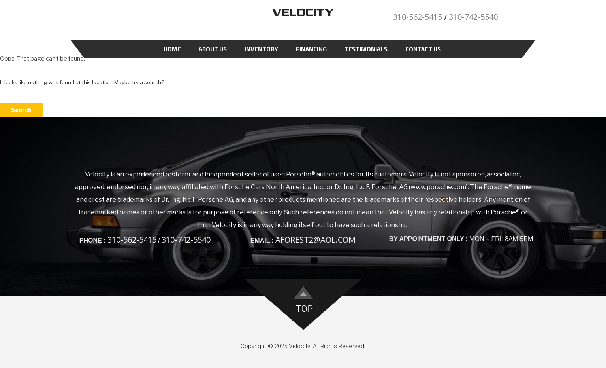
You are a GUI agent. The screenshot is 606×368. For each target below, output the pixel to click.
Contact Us (423, 49)
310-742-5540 (473, 16)
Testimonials (366, 49)
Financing (311, 49)
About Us (213, 49)
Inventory (261, 49)
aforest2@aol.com (315, 239)
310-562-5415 (417, 16)
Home (172, 49)
